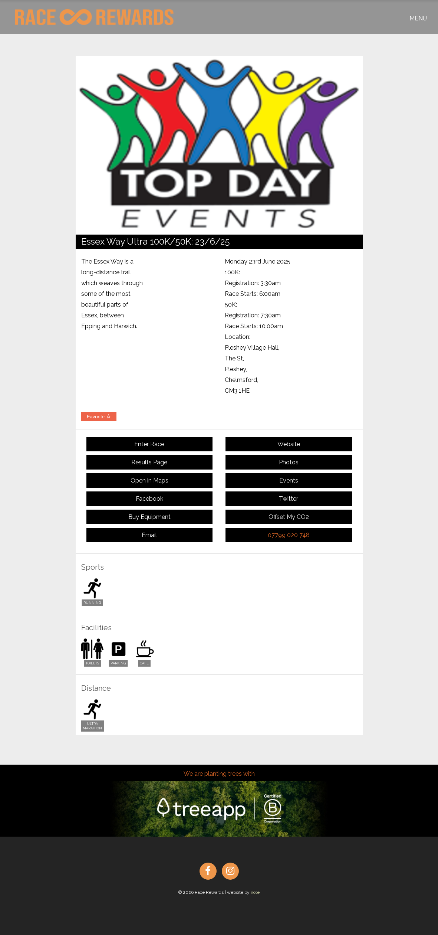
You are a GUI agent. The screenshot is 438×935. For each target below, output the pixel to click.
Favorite (99, 416)
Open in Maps (149, 480)
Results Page (149, 462)
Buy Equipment (149, 516)
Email (149, 535)
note (255, 892)
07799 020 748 (289, 535)
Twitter (288, 498)
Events (288, 480)
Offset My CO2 (289, 516)
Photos (289, 462)
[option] (219, 145)
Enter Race (149, 444)
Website (288, 444)
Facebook (149, 498)
